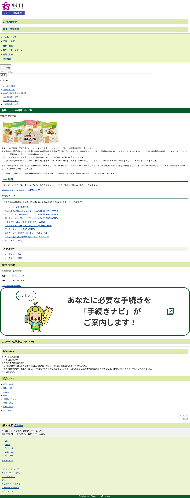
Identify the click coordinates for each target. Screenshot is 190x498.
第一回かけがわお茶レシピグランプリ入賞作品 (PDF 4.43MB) (31, 218)
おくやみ (7, 410)
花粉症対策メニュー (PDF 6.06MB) (20, 229)
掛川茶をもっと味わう (14, 254)
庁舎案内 (18, 425)
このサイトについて (10, 469)
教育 (5, 395)
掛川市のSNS (7, 461)
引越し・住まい (10, 399)
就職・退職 (8, 403)
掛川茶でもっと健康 (13, 258)
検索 (3, 75)
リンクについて (8, 477)
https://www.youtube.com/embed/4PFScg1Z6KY (22, 190)
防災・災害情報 (11, 29)
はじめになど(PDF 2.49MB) (17, 207)
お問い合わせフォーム (11, 286)
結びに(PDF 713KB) (13, 240)
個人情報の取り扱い (10, 488)
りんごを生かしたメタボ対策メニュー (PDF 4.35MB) (27, 237)
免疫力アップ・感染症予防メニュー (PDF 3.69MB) (26, 233)
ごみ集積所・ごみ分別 (12, 97)
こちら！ (13, 372)
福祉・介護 (8, 406)
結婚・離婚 (8, 384)
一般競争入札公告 (10, 104)
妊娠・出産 (8, 388)
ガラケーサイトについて (12, 473)
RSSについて (7, 480)
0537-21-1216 (18, 276)
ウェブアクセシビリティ (12, 484)
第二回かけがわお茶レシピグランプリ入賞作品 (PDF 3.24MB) (31, 214)
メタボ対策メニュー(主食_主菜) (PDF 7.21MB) (25, 222)
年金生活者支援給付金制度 (14, 93)
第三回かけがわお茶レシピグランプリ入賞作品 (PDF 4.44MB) (31, 211)
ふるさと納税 (9, 86)
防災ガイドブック (10, 101)
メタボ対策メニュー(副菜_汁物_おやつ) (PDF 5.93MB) (28, 225)
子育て (6, 392)
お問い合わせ (10, 21)
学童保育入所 (9, 89)
